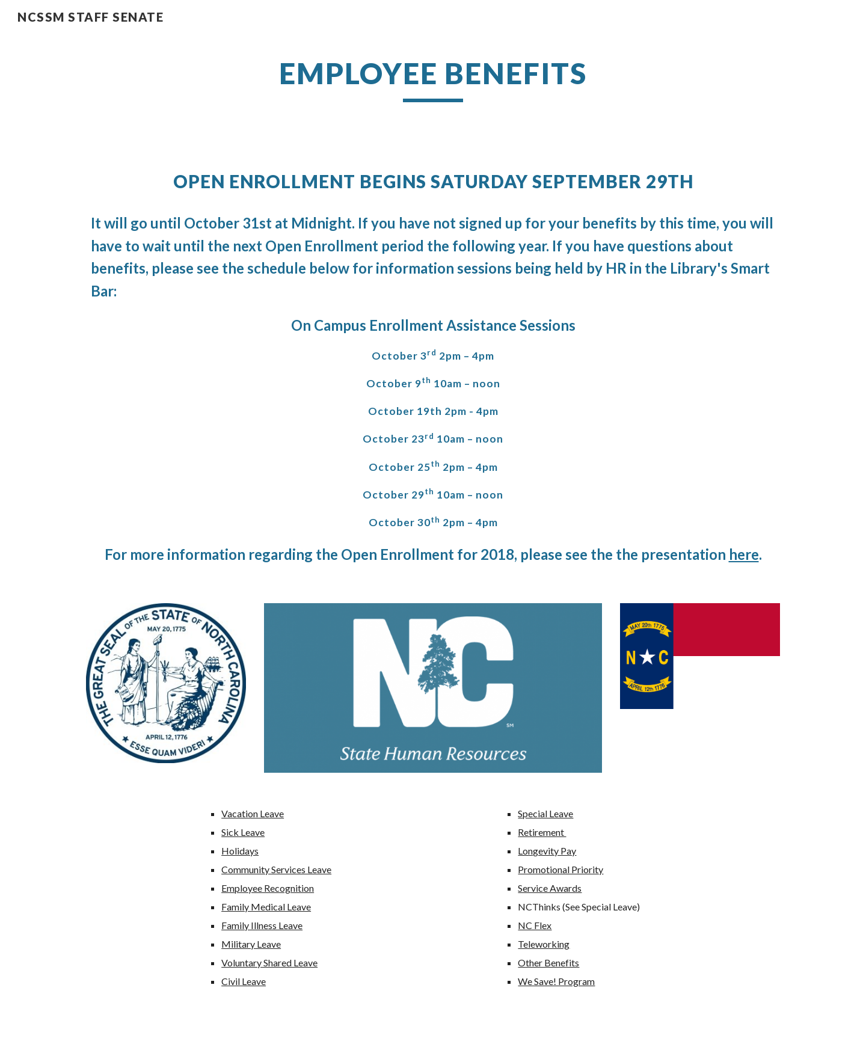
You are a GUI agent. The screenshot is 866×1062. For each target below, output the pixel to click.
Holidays (240, 850)
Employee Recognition (267, 888)
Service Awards (550, 888)
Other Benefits (548, 962)
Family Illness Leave (261, 925)
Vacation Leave (252, 813)
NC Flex (534, 925)
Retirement (542, 832)
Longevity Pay (547, 850)
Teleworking (544, 944)
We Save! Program (556, 981)
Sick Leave (243, 832)
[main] (433, 79)
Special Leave (545, 813)
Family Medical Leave (266, 906)
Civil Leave (243, 981)
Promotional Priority (560, 869)
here (744, 554)
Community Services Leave (276, 869)
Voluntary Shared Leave (269, 962)
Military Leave (251, 944)
